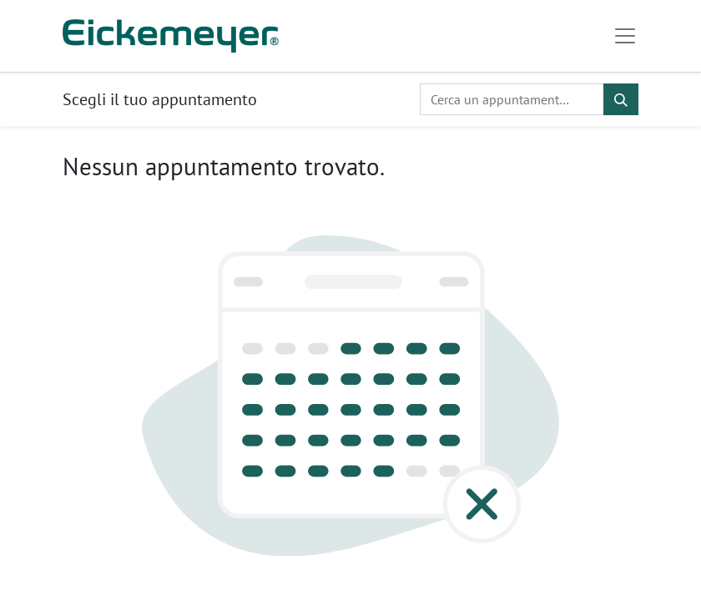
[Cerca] (620, 99)
